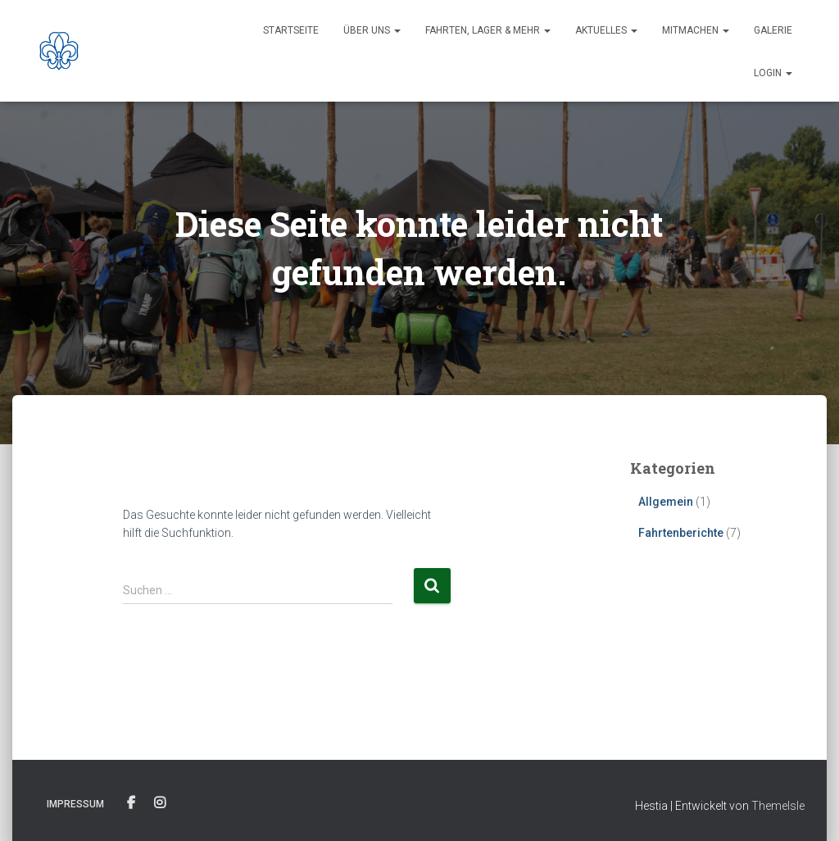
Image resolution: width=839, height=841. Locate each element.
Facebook (131, 803)
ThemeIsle (778, 805)
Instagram (160, 803)
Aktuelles (606, 30)
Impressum (75, 804)
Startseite (291, 30)
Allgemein (665, 501)
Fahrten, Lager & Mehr (488, 30)
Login (773, 73)
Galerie (773, 30)
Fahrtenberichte (680, 532)
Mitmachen (695, 30)
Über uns (372, 30)
